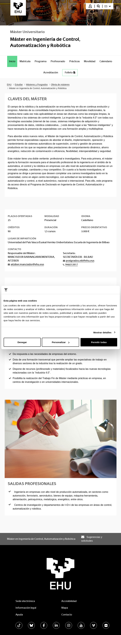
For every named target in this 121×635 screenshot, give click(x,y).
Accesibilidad (69, 601)
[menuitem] (108, 6)
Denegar (22, 342)
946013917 (71, 264)
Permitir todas (99, 342)
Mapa (64, 607)
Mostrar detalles (102, 332)
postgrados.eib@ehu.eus (80, 260)
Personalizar (60, 342)
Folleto (70, 72)
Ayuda (19, 614)
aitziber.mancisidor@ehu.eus (27, 264)
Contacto (66, 614)
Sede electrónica (25, 601)
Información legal (26, 607)
